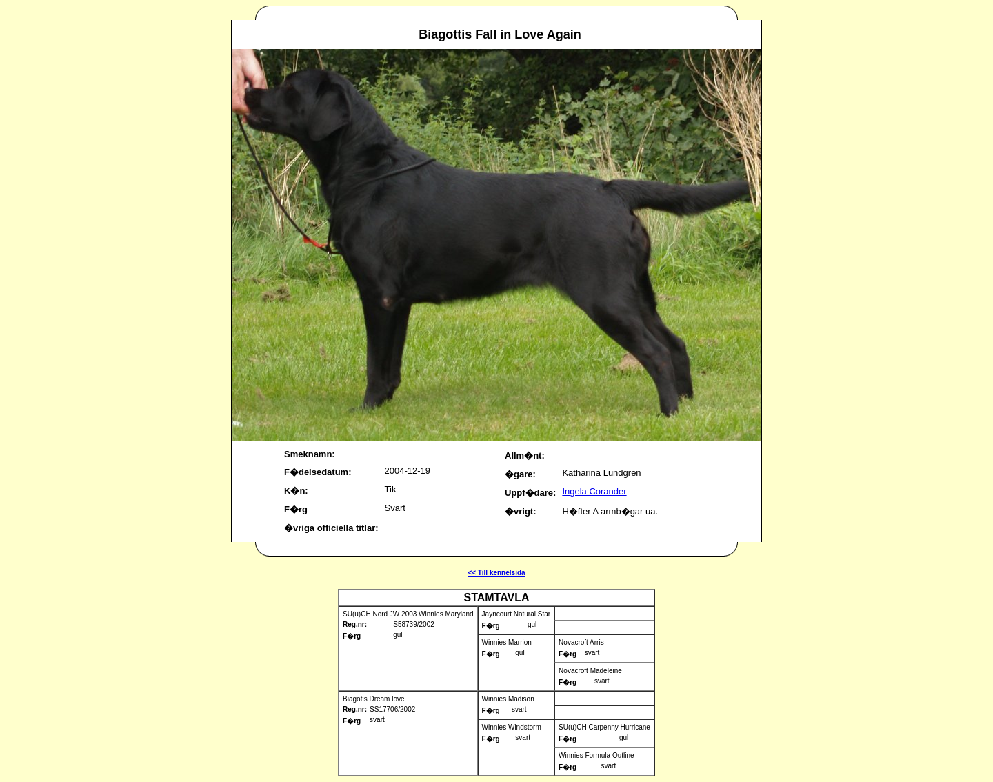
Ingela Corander (594, 491)
